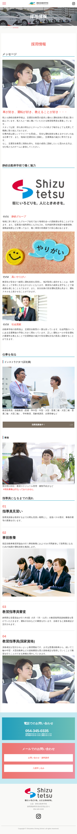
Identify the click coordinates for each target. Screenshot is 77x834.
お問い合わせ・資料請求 (38, 758)
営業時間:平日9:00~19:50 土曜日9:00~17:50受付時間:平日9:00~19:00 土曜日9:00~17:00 (38, 732)
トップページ (6, 27)
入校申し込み (38, 768)
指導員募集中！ (38, 425)
